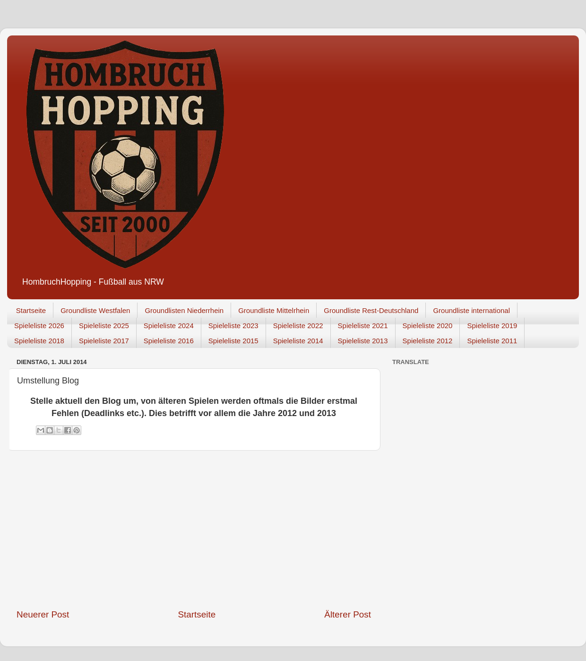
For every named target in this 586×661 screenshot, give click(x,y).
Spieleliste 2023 (233, 326)
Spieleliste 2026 (39, 326)
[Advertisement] (194, 529)
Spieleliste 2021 (363, 326)
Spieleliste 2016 (169, 341)
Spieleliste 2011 (492, 341)
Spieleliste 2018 (39, 341)
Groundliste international (471, 310)
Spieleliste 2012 (428, 341)
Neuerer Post (43, 614)
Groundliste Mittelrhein (273, 310)
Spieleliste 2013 (363, 341)
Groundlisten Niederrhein (184, 310)
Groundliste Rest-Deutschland (371, 310)
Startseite (31, 310)
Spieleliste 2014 (298, 341)
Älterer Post (347, 614)
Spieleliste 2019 (492, 326)
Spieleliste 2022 (298, 326)
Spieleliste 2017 (104, 341)
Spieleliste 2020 (428, 326)
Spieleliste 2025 (104, 326)
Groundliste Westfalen (95, 310)
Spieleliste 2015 (233, 341)
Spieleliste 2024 (169, 326)
